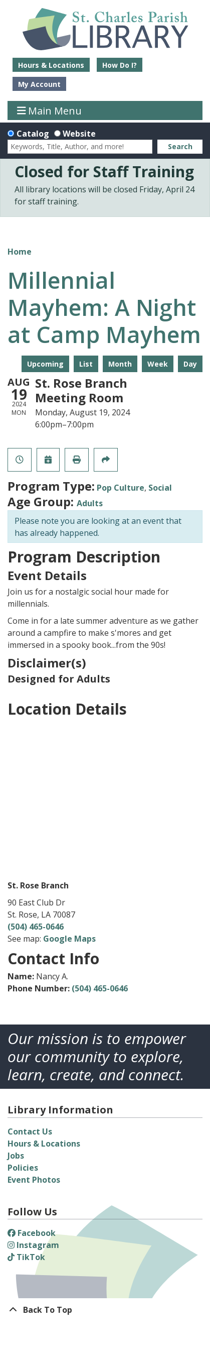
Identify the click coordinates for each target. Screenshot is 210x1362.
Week (157, 364)
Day (190, 364)
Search (180, 146)
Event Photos (34, 1179)
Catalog (33, 133)
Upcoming (45, 364)
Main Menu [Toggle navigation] (49, 110)
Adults (90, 503)
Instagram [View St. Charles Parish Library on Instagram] (33, 1245)
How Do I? (119, 65)
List (86, 364)
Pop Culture (120, 487)
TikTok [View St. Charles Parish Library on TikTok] (26, 1257)
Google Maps (69, 938)
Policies (23, 1167)
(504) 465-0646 (36, 926)
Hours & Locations (51, 65)
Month (120, 364)
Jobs (16, 1155)
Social (160, 487)
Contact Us (30, 1131)
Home (20, 251)
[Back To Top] (105, 1309)
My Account (39, 84)
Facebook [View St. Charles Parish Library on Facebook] (32, 1232)
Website (79, 133)
